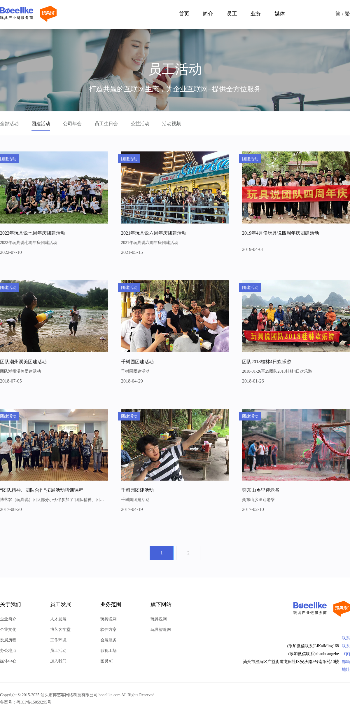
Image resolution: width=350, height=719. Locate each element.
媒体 (279, 14)
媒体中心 (8, 661)
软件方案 (108, 629)
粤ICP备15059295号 (33, 702)
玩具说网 (108, 619)
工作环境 (58, 640)
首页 (184, 14)
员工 (232, 14)
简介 (208, 14)
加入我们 (58, 661)
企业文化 (8, 629)
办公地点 (8, 650)
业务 (256, 14)
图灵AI (106, 661)
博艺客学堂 (60, 629)
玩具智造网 (160, 629)
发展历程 (8, 640)
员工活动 (58, 650)
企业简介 (8, 619)
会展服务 (108, 640)
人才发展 (58, 619)
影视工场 (108, 650)
